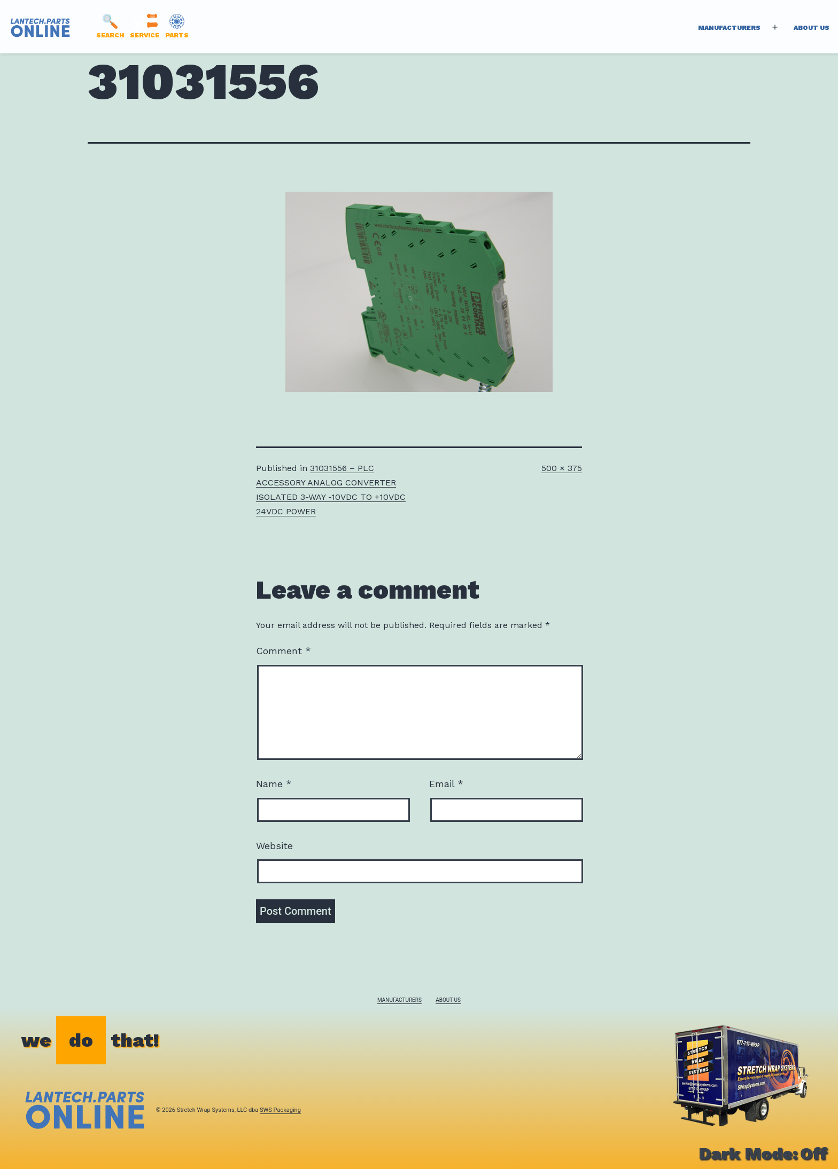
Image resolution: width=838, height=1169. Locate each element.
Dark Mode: (763, 1153)
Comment (283, 650)
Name (274, 783)
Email (446, 783)
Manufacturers (729, 28)
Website (274, 845)
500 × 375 (561, 468)
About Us (811, 28)
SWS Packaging (280, 1110)
